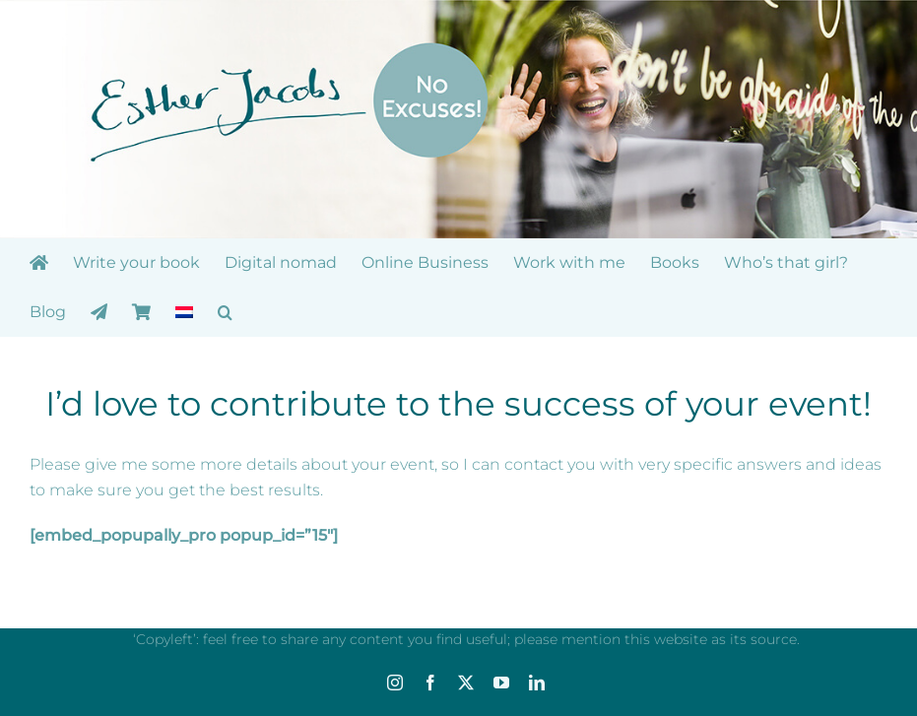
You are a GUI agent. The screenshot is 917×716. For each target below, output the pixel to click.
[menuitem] (184, 312)
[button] (225, 312)
